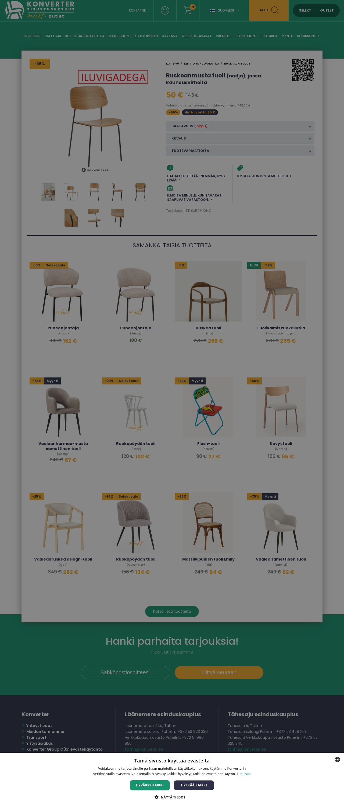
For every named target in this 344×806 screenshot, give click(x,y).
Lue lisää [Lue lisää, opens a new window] (243, 774)
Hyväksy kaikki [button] (150, 785)
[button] (172, 797)
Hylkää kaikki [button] (194, 785)
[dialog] (172, 403)
